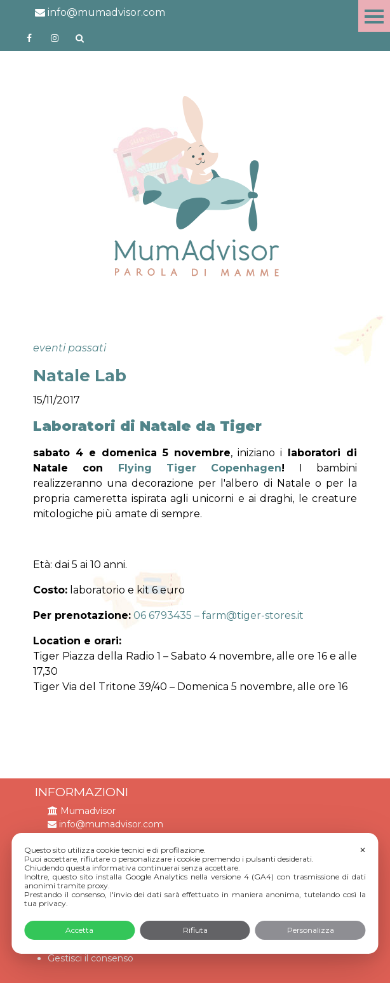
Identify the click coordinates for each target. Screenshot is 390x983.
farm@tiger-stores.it (253, 615)
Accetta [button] (79, 930)
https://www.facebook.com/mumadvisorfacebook (29, 38)
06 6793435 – (167, 615)
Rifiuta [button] (195, 930)
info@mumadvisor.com (100, 12)
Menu (374, 16)
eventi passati (69, 348)
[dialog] (194, 893)
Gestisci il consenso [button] (90, 958)
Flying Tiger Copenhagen (200, 468)
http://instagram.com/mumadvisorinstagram (54, 38)
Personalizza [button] (310, 930)
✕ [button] (363, 850)
